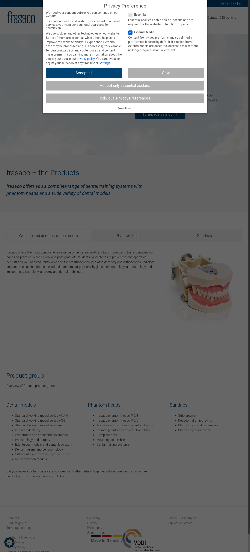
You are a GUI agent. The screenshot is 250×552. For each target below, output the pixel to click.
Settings (104, 63)
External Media (143, 32)
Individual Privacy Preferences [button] (125, 98)
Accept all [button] (83, 73)
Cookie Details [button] (125, 108)
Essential (139, 14)
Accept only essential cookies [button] (125, 85)
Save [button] (166, 73)
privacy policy (86, 58)
